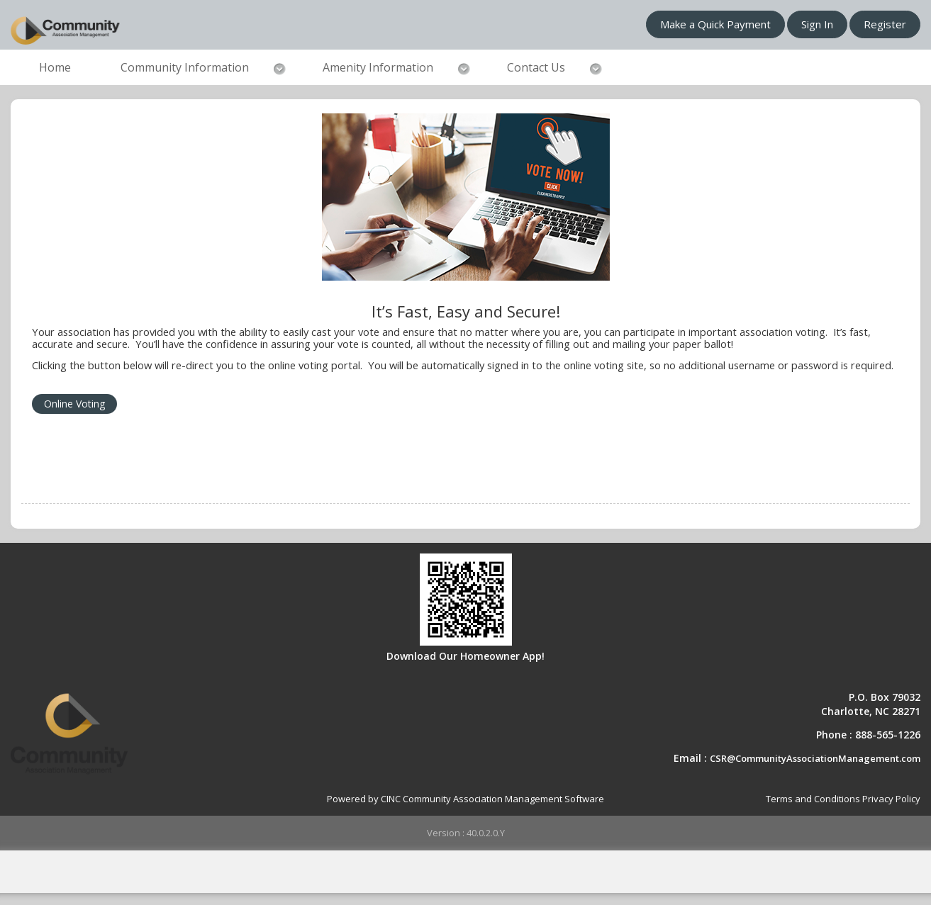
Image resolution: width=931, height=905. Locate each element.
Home (55, 67)
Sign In (817, 24)
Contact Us (536, 67)
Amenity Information (378, 67)
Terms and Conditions (813, 798)
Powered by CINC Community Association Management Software (465, 798)
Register (885, 24)
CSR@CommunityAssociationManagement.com (815, 758)
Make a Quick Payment (715, 24)
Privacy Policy (891, 798)
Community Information (185, 67)
